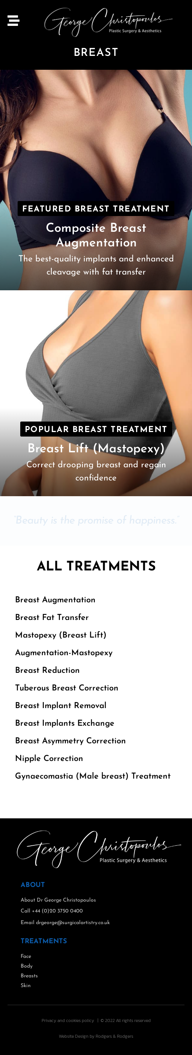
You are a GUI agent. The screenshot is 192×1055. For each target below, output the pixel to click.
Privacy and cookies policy (68, 1020)
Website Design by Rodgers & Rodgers (96, 1036)
